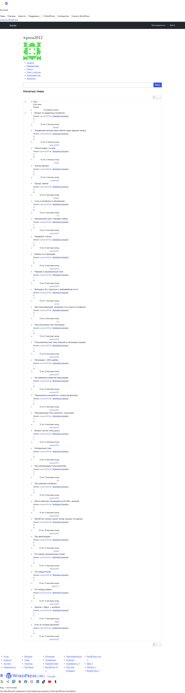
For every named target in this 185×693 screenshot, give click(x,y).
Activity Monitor (42, 166)
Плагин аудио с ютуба (45, 148)
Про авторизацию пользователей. (50, 466)
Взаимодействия (34, 75)
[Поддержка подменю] (34, 16)
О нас (6, 656)
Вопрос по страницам (45, 254)
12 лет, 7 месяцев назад (49, 301)
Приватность (10, 667)
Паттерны (28, 667)
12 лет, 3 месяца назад (50, 160)
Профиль (30, 63)
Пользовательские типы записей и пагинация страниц (60, 342)
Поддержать (73, 663)
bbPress (91, 667)
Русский (51, 676)
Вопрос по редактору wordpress (50, 113)
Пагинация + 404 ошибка (46, 360)
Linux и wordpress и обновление (50, 201)
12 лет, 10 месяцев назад (49, 530)
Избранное (31, 79)
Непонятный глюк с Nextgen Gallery (51, 219)
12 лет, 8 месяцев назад (49, 318)
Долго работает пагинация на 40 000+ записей (57, 501)
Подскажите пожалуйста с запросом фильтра (56, 395)
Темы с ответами (34, 72)
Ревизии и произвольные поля (49, 271)
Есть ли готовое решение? (47, 624)
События (70, 660)
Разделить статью (43, 236)
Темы (27, 660)
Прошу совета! (42, 183)
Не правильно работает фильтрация (51, 377)
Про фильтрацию (43, 536)
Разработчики (51, 663)
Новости (7, 660)
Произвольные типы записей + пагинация (54, 413)
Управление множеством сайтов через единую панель (60, 130)
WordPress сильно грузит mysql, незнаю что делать (59, 519)
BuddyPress (93, 671)
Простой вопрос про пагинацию (50, 325)
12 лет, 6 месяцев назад (49, 248)
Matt (90, 663)
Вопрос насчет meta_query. (47, 430)
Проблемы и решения (60, 116)
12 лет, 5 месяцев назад (49, 195)
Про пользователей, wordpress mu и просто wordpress (60, 307)
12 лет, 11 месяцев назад (49, 548)
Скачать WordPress (9, 20)
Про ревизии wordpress (46, 483)
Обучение (49, 656)
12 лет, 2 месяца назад (50, 124)
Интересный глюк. (43, 448)
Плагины (28, 663)
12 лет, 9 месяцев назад (49, 354)
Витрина (28, 656)
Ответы (30, 69)
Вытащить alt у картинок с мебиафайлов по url (56, 289)
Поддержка (50, 660)
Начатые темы (33, 66)
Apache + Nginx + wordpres (47, 607)
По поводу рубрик (43, 589)
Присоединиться (74, 656)
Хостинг (7, 663)
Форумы (13, 25)
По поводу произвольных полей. (50, 554)
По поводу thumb (43, 572)
